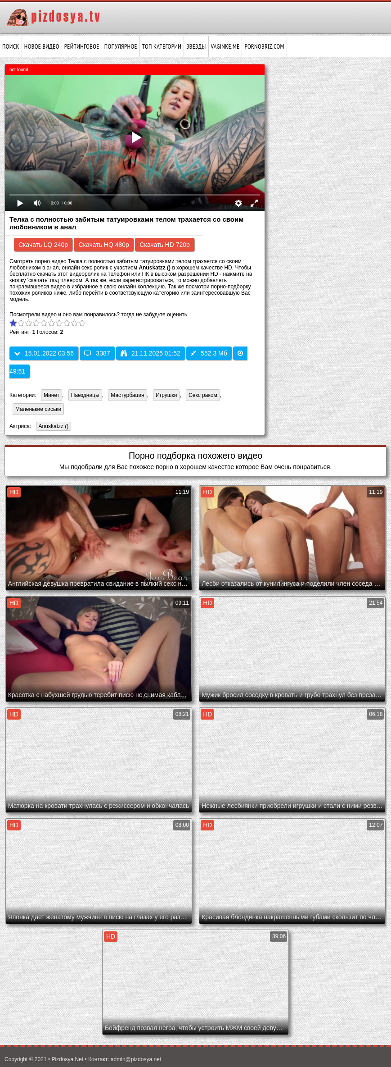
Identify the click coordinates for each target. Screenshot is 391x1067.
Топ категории (161, 46)
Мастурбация (127, 395)
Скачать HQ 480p (103, 244)
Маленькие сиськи (38, 409)
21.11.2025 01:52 (150, 353)
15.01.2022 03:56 (44, 353)
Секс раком (203, 395)
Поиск (10, 46)
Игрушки (166, 395)
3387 (97, 353)
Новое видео (41, 46)
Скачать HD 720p (164, 244)
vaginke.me (225, 46)
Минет (51, 395)
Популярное (120, 46)
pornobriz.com (264, 46)
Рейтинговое (81, 46)
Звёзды (196, 46)
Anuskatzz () (52, 427)
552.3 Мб (209, 353)
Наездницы (85, 395)
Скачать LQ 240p (43, 244)
